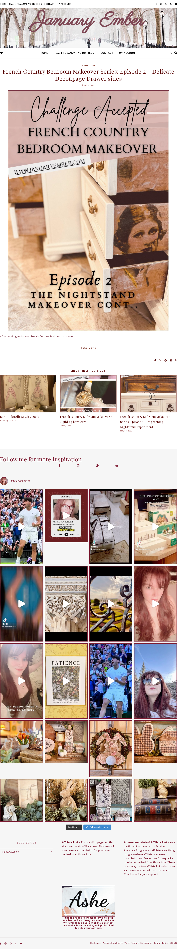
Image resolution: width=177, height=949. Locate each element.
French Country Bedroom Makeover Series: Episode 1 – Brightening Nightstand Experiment (145, 422)
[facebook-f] (157, 4)
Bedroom (88, 65)
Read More (88, 347)
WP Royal (68, 922)
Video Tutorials (132, 942)
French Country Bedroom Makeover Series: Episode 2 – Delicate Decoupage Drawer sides (88, 74)
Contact (49, 4)
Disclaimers (96, 942)
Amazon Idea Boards (113, 942)
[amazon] (171, 4)
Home (3, 4)
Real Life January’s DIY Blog (25, 4)
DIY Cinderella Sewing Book (19, 417)
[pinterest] (161, 4)
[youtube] (176, 4)
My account (64, 4)
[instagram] (166, 4)
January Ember (88, 20)
